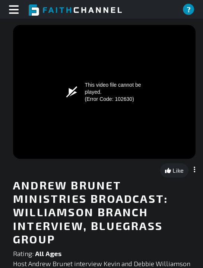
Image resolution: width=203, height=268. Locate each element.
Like (174, 170)
